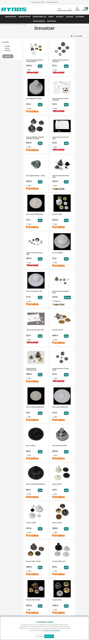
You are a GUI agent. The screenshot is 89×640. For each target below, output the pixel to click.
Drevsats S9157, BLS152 (77, 368)
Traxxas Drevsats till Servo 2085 (54, 176)
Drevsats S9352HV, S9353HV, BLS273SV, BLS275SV (54, 100)
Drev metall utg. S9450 (33, 330)
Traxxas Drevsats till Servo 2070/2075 (54, 60)
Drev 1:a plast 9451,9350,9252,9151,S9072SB (57, 484)
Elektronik (79, 17)
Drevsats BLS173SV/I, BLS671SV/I (54, 523)
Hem (2, 24)
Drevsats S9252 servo (33, 407)
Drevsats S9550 (31, 445)
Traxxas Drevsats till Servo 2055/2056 (32, 99)
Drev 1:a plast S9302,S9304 (74, 137)
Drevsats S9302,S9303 (55, 407)
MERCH (51, 17)
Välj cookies (39, 636)
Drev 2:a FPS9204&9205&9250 (54, 330)
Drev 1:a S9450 (74, 291)
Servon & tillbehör (15, 24)
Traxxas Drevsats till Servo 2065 (76, 99)
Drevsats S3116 (74, 330)
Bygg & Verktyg (39, 21)
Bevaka (60, 220)
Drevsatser (23, 24)
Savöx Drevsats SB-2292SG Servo (54, 137)
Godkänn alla (49, 636)
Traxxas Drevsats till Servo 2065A (76, 253)
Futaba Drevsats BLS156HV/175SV (53, 253)
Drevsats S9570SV (53, 445)
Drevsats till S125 (75, 445)
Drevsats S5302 (74, 522)
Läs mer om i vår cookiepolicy (52, 630)
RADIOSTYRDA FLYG (39, 17)
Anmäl (55, 603)
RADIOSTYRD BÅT (25, 17)
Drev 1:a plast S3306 (76, 484)
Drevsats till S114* (31, 253)
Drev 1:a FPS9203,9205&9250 (32, 292)
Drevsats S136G (31, 175)
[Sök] (64, 9)
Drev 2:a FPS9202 (75, 175)
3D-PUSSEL (60, 17)
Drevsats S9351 (74, 407)
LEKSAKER (69, 17)
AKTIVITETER (51, 21)
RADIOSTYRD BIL (10, 17)
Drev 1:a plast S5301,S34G (52, 292)
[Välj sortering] (80, 35)
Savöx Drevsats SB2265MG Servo (53, 215)
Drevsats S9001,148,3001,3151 (32, 562)
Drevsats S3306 (31, 368)
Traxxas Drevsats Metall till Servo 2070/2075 (33, 60)
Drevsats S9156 (52, 368)
